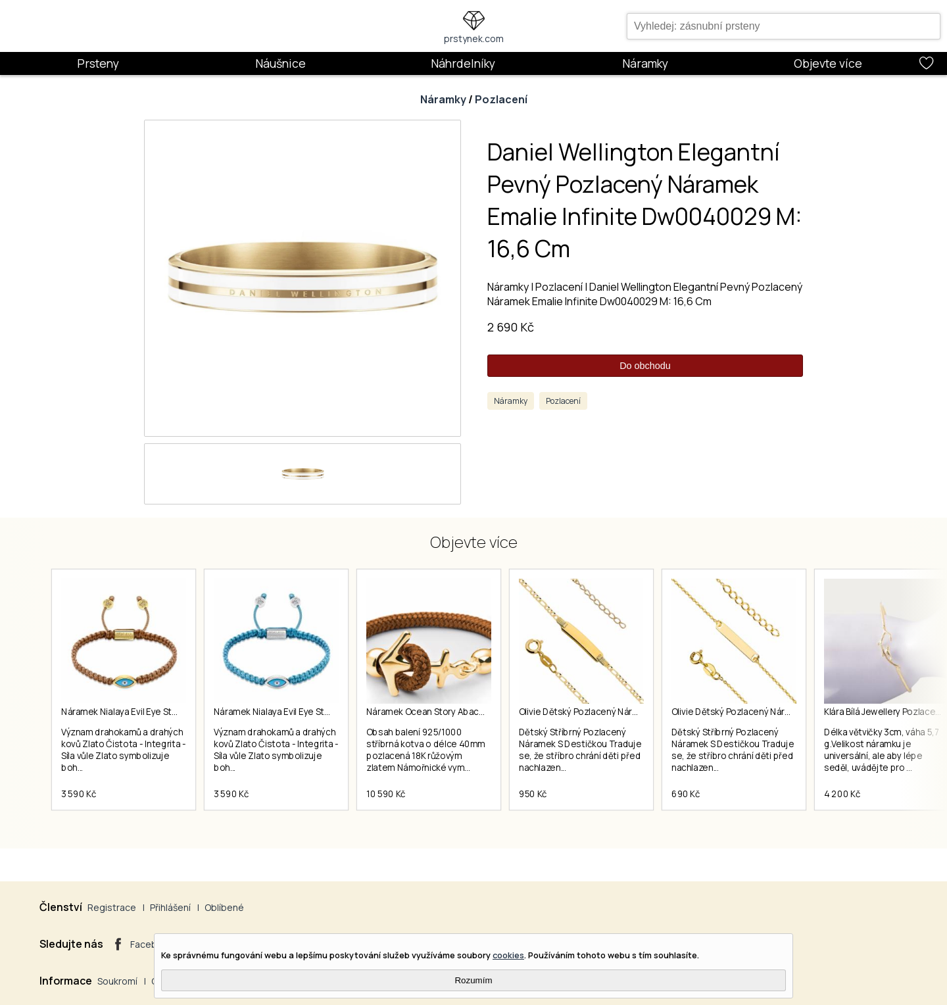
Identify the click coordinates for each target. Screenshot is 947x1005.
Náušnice (280, 63)
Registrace (111, 907)
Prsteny (98, 63)
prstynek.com (474, 38)
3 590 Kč (78, 794)
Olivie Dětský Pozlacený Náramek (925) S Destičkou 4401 (636, 712)
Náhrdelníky (463, 63)
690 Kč (685, 794)
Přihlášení (170, 907)
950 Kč (533, 794)
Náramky (645, 63)
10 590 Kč (386, 794)
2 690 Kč (510, 327)
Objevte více (828, 63)
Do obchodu (645, 365)
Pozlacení (501, 99)
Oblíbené (224, 907)
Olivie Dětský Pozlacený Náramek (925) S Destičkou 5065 (789, 712)
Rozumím (473, 980)
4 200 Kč (842, 794)
